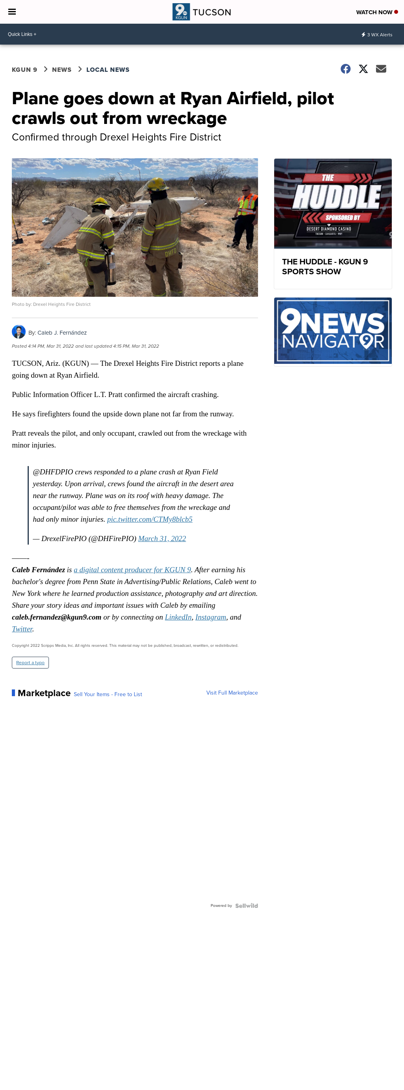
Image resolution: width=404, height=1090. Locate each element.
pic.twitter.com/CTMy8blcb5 (150, 519)
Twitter (22, 629)
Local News (108, 69)
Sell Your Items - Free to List (108, 694)
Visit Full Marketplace (232, 693)
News (62, 69)
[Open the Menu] (12, 12)
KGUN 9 (24, 69)
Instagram (210, 617)
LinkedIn (178, 617)
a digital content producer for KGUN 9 (132, 570)
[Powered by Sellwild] (246, 905)
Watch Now (377, 12)
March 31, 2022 (162, 538)
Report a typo (30, 662)
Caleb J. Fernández (62, 332)
